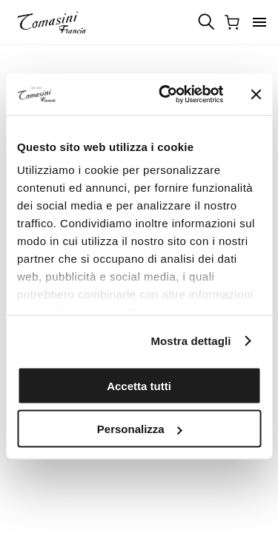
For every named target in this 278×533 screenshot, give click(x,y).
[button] (259, 22)
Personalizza (139, 429)
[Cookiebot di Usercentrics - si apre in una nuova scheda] (165, 94)
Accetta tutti (139, 385)
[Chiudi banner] (256, 94)
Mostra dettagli (190, 341)
